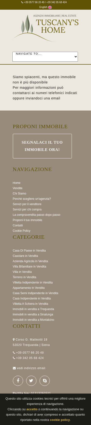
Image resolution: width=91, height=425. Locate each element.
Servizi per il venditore (27, 204)
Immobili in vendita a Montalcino (33, 319)
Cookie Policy (22, 230)
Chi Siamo (19, 193)
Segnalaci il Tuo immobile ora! (42, 146)
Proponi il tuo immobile (27, 220)
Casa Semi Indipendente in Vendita (35, 293)
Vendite (18, 188)
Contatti (18, 225)
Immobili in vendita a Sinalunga (33, 314)
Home (17, 183)
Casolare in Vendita (25, 256)
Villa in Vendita (22, 272)
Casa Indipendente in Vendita (32, 298)
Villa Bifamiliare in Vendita (29, 266)
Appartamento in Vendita (29, 288)
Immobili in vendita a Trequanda (33, 309)
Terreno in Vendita (24, 277)
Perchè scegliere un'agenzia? (32, 199)
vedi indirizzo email (31, 368)
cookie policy (60, 420)
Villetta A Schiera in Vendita (30, 304)
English (45, 7)
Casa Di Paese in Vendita (29, 250)
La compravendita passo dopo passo (36, 214)
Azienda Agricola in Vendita (30, 261)
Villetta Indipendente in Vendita (33, 282)
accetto (32, 409)
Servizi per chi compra (27, 209)
